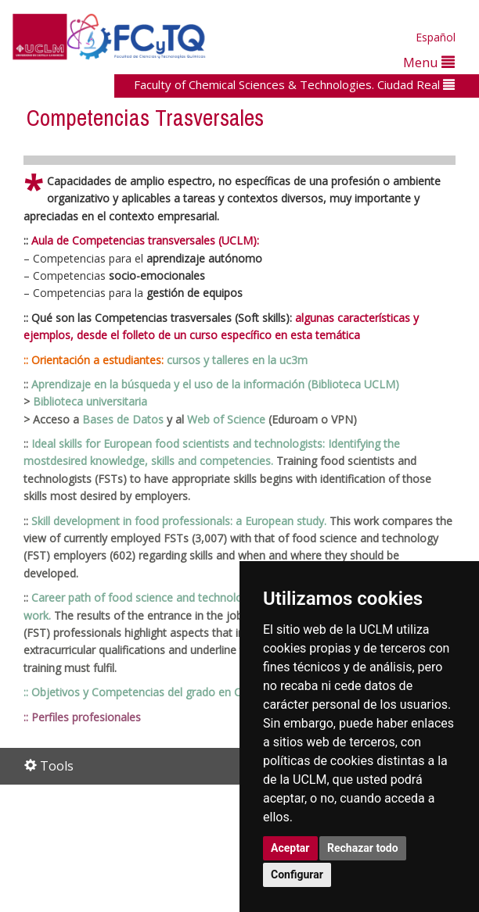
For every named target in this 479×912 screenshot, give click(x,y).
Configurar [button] (297, 874)
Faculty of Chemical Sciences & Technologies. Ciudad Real (294, 84)
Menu (429, 62)
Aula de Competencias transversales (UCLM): (145, 240)
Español (436, 37)
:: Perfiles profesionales (82, 717)
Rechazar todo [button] (362, 848)
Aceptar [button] (290, 848)
